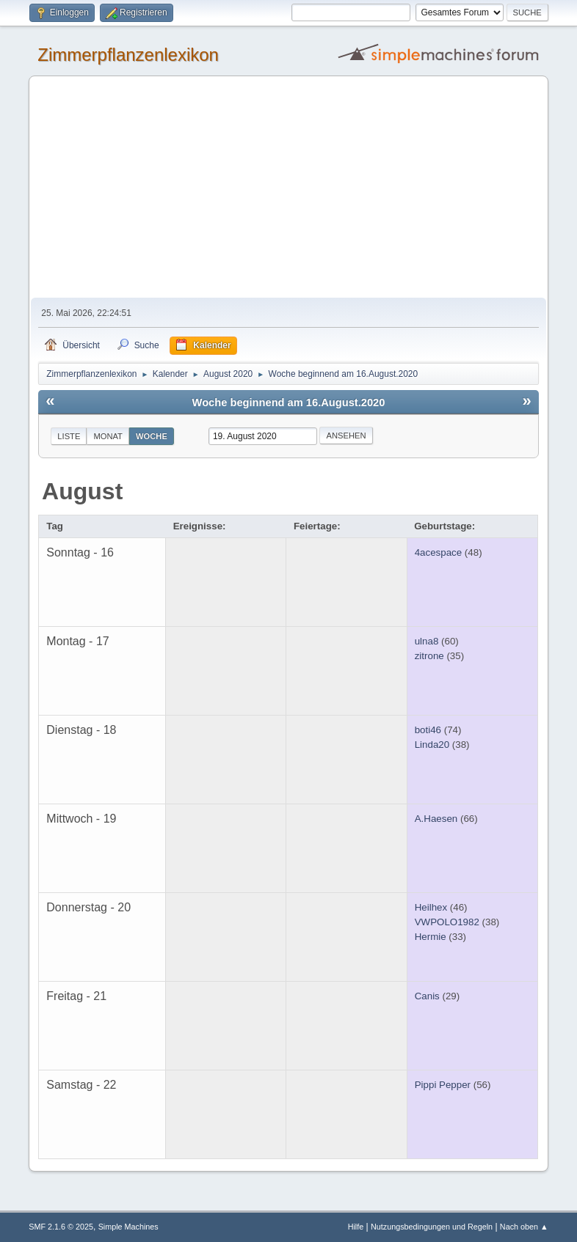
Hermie (430, 936)
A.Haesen (436, 818)
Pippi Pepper (443, 1084)
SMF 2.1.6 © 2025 (61, 1226)
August (82, 491)
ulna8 (427, 641)
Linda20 (432, 744)
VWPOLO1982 (447, 921)
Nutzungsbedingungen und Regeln (432, 1226)
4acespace (438, 552)
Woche (151, 436)
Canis (427, 996)
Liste (68, 436)
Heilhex (431, 907)
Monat (108, 436)
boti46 (428, 729)
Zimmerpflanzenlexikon (128, 55)
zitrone (429, 655)
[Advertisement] (288, 187)
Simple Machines (128, 1226)
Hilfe (356, 1226)
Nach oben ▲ (524, 1226)
